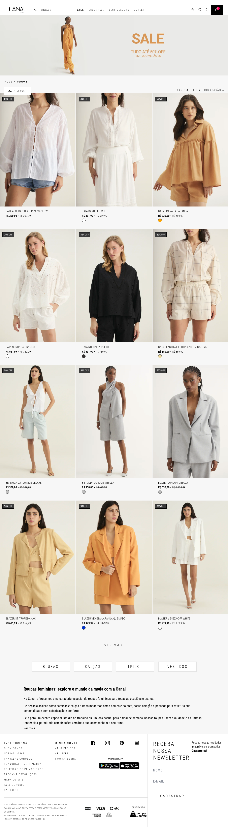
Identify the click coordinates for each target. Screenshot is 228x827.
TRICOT (135, 666)
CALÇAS (93, 666)
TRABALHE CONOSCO (18, 758)
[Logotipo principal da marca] (18, 10)
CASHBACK (11, 790)
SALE (80, 9)
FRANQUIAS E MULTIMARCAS (23, 764)
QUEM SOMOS (13, 748)
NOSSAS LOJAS (14, 753)
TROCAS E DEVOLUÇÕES (20, 774)
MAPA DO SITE (14, 779)
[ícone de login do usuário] (206, 10)
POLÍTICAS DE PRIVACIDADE (23, 769)
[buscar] (36, 10)
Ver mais (114, 645)
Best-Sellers (119, 9)
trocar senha (65, 758)
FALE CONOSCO (14, 785)
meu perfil (63, 753)
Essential (96, 9)
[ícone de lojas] (192, 9)
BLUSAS (51, 666)
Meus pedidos (65, 748)
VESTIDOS (177, 666)
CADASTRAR (172, 796)
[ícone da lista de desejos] (199, 10)
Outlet (139, 9)
